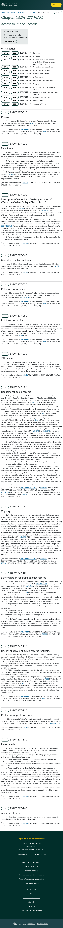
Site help (31, 902)
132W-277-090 (55, 723)
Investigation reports (31, 883)
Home (3, 12)
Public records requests (31, 898)
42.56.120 (43, 488)
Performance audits (31, 866)
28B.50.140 (24, 129)
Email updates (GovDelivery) (31, 910)
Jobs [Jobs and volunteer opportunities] (31, 894)
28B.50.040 (9, 174)
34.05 (57, 266)
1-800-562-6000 (31, 846)
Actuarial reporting (31, 871)
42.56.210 (25, 297)
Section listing (9, 41)
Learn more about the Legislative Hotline (31, 854)
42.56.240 (46, 431)
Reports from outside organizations (31, 879)
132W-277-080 (41, 584)
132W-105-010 (6, 226)
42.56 (31, 123)
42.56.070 (35, 431)
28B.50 (44, 132)
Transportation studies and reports (31, 875)
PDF (14, 53)
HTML (6, 53)
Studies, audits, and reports (31, 862)
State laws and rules (14, 12)
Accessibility (31, 889)
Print (57, 12)
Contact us (31, 906)
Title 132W (32, 12)
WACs (24, 12)
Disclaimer (31, 924)
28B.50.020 (44, 211)
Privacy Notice (42, 924)
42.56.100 (35, 402)
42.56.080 (32, 488)
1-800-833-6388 (39, 849)
